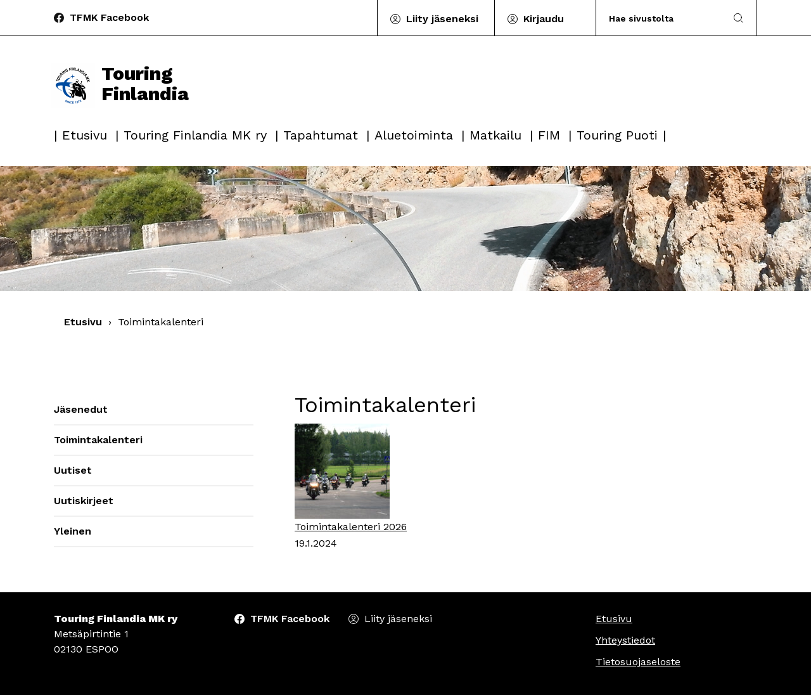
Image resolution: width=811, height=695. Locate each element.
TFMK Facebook (109, 17)
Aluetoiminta (413, 135)
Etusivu (84, 135)
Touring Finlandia (120, 83)
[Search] (661, 18)
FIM (549, 135)
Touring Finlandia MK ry (195, 135)
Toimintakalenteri (98, 440)
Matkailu (495, 135)
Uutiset (73, 470)
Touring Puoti (617, 135)
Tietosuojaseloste (638, 662)
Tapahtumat (320, 135)
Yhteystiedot (625, 640)
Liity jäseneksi (442, 19)
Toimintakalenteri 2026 (351, 527)
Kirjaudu (543, 19)
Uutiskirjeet (83, 501)
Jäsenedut (81, 409)
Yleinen (72, 531)
